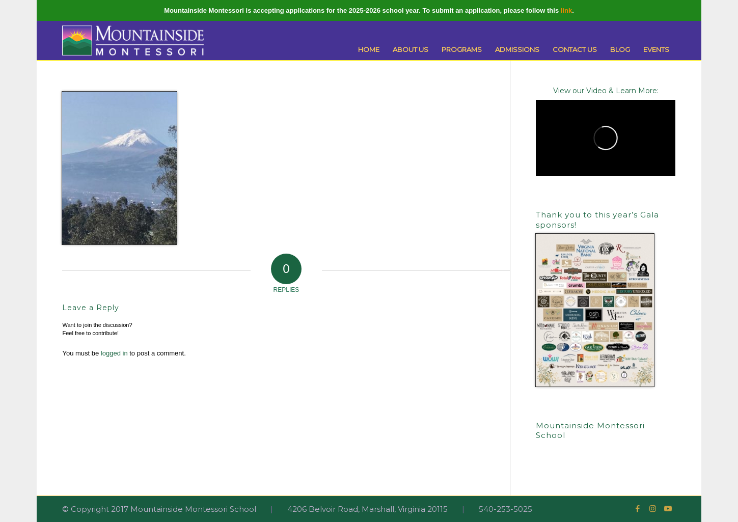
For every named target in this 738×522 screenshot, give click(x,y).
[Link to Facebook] (637, 508)
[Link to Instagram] (653, 508)
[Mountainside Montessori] (133, 40)
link (566, 10)
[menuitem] (368, 50)
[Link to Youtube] (668, 508)
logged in (114, 353)
